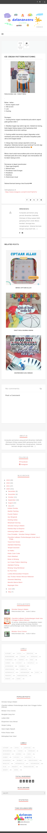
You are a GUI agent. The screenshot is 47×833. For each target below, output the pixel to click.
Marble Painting (13, 511)
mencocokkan (9, 669)
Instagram (23, 464)
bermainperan (9, 656)
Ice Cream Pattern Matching (17, 562)
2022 (8, 483)
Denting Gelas (13, 520)
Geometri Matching (14, 579)
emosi (31, 659)
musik (37, 672)
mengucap (24, 669)
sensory (7, 678)
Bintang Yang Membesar (16, 568)
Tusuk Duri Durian (14, 542)
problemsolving (22, 675)
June (10, 589)
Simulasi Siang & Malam (16, 526)
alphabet (8, 653)
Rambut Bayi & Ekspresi (16, 528)
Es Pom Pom (12, 571)
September (12, 500)
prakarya (8, 675)
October (11, 497)
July (9, 506)
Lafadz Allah (5, 718)
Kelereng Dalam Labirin (16, 531)
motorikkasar (25, 672)
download (34, 656)
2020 (8, 489)
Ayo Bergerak (12, 517)
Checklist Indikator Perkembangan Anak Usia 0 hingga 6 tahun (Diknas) (27, 619)
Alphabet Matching (14, 545)
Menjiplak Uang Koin (8, 714)
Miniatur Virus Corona (19, 631)
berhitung (30, 653)
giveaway (19, 663)
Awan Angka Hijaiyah (8, 729)
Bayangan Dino (13, 585)
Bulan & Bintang (13, 559)
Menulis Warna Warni (15, 582)
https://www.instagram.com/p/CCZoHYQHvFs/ (21, 192)
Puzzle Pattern (13, 514)
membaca (22, 666)
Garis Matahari (13, 556)
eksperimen (8, 659)
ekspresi (21, 659)
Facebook (23, 462)
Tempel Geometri (14, 547)
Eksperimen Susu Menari (23, 373)
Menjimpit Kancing (14, 523)
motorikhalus (9, 672)
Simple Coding (6, 725)
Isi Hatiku (11, 550)
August (10, 503)
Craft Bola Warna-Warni (23, 330)
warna (18, 678)
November (12, 494)
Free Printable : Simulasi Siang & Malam (22, 534)
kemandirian (9, 666)
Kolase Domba (13, 508)
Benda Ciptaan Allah (23, 288)
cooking (22, 656)
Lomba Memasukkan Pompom (18, 574)
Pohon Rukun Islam (7, 732)
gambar (7, 663)
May (10, 592)
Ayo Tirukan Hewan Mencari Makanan (21, 576)
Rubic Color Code (14, 553)
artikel (19, 653)
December (12, 491)
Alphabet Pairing (13, 565)
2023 (8, 480)
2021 (8, 486)
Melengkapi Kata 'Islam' (9, 736)
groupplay (30, 663)
